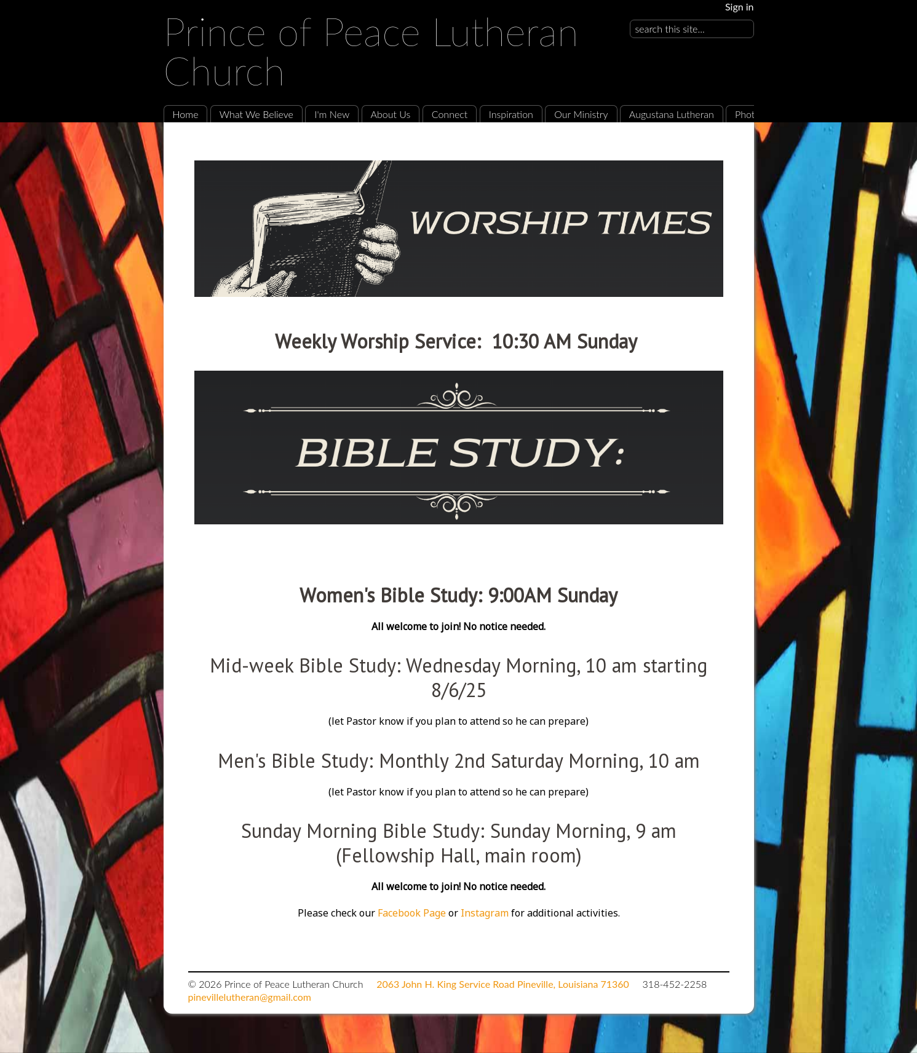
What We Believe (256, 114)
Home (186, 114)
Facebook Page (412, 913)
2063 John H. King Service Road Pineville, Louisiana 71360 (502, 984)
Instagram (486, 913)
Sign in (739, 6)
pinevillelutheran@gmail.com (249, 997)
